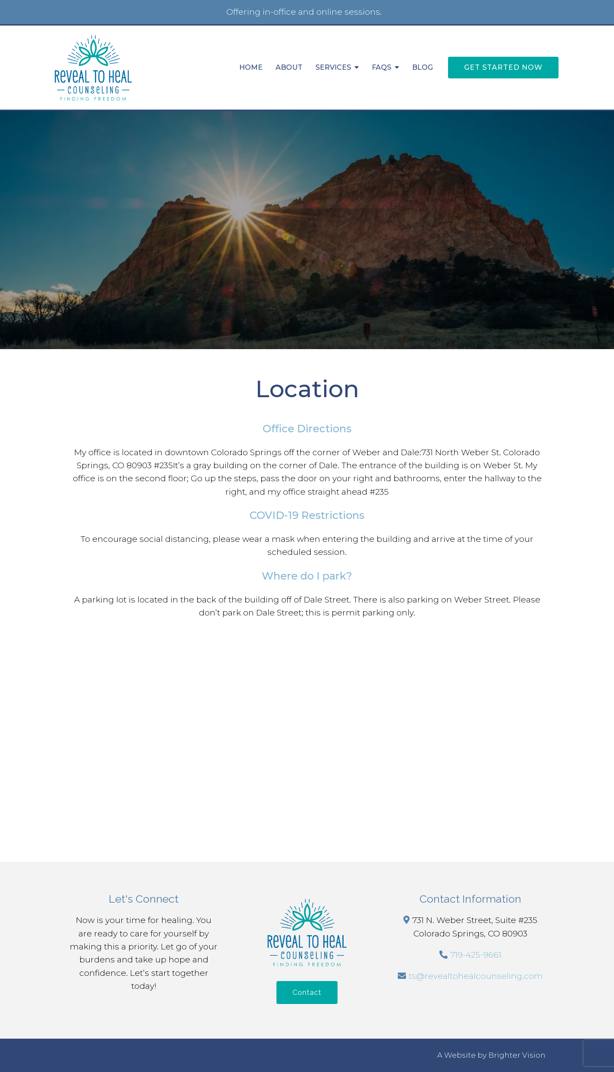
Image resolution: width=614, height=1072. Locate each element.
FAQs (381, 67)
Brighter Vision (517, 1055)
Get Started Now (503, 67)
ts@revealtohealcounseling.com (476, 976)
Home (251, 67)
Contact (307, 992)
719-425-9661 (475, 955)
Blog (422, 67)
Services (333, 67)
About (289, 67)
